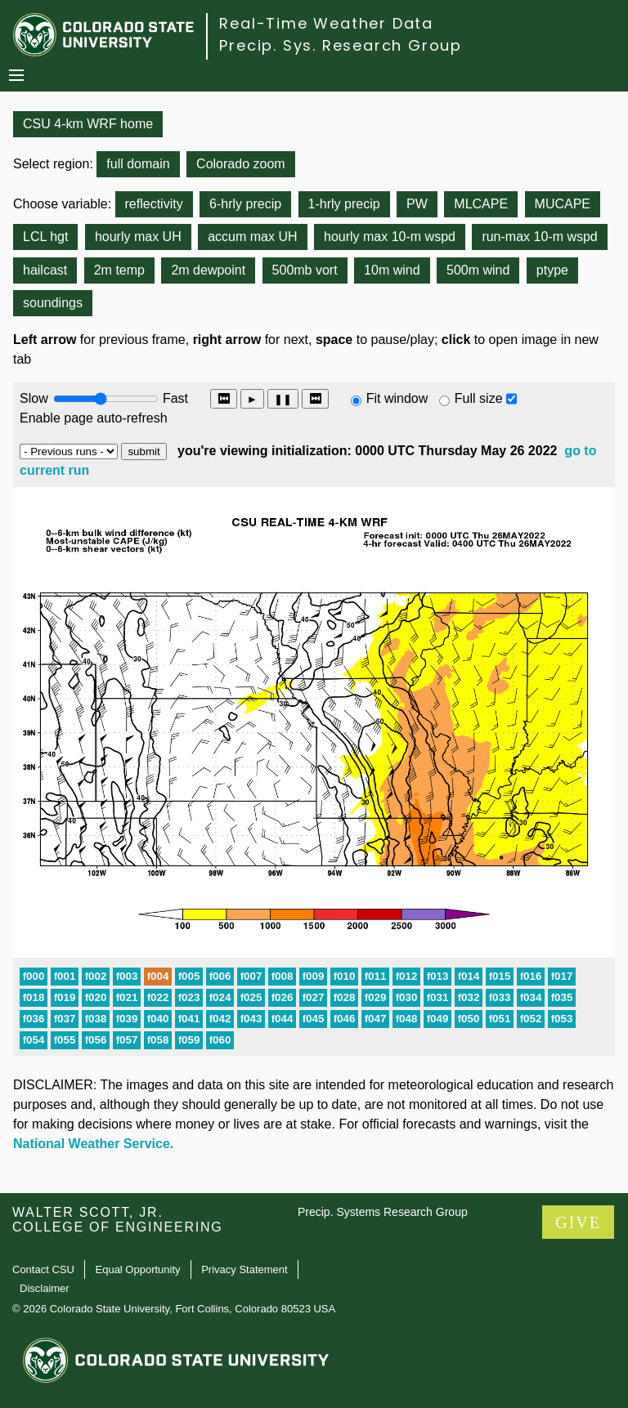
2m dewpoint (208, 270)
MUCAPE (562, 204)
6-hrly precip (245, 204)
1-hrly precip (344, 204)
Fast (174, 398)
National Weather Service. (93, 1144)
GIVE (578, 1222)
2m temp (119, 270)
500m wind (477, 270)
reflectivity (154, 204)
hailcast (45, 270)
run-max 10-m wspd (539, 237)
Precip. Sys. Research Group (340, 45)
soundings (53, 303)
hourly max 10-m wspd (389, 237)
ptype (552, 270)
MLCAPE (481, 204)
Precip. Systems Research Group (383, 1211)
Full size (479, 398)
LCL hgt (45, 237)
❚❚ (283, 399)
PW (417, 204)
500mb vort (305, 270)
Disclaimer (45, 1288)
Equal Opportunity (138, 1269)
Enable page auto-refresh (94, 418)
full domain (137, 164)
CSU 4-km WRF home (88, 124)
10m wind (391, 270)
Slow (34, 398)
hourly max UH (138, 237)
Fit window (397, 398)
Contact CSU (43, 1269)
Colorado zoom (240, 164)
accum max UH (252, 237)
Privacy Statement (244, 1269)
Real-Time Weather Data (326, 23)
